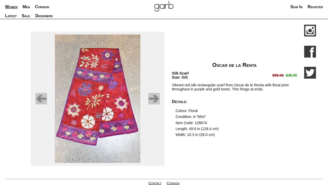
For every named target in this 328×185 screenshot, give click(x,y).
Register (315, 7)
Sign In (296, 7)
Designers (44, 16)
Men (26, 7)
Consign (42, 7)
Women (11, 7)
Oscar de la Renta (234, 65)
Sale (26, 16)
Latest (11, 16)
